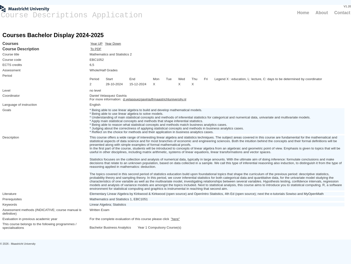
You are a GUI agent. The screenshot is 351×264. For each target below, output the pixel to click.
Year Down (113, 43)
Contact (342, 12)
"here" (175, 219)
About (321, 12)
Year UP (96, 43)
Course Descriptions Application (72, 15)
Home (303, 12)
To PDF (95, 49)
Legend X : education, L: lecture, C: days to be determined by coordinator (268, 79)
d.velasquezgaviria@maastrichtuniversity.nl (154, 99)
